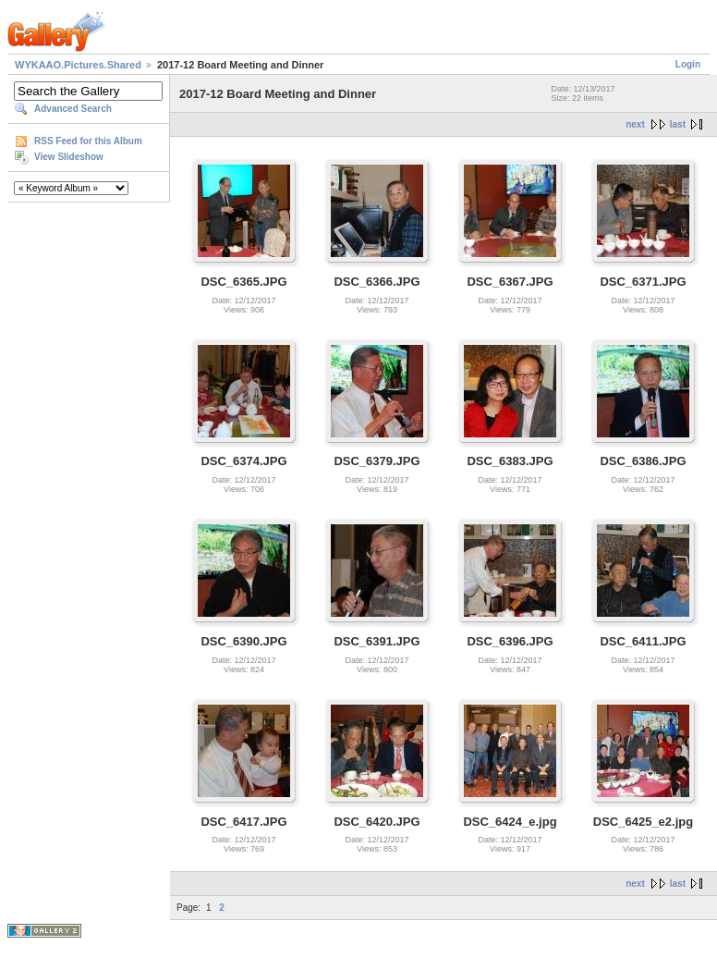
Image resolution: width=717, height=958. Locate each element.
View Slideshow (68, 157)
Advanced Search (73, 109)
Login (687, 64)
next (635, 124)
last (678, 124)
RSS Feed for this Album (88, 141)
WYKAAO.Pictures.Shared (78, 64)
